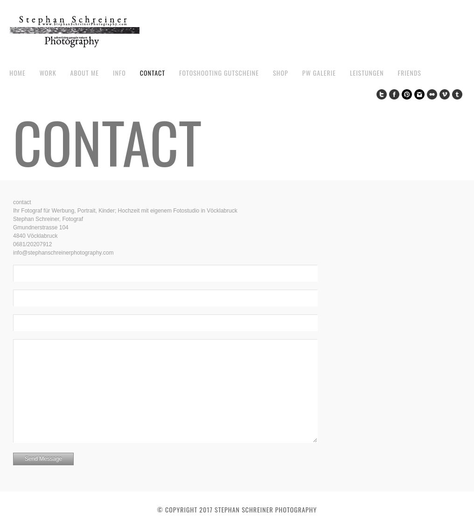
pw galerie (319, 73)
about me (84, 73)
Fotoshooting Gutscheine (219, 73)
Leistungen (367, 73)
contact (152, 73)
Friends (409, 73)
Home (17, 73)
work (48, 73)
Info (119, 73)
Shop (280, 73)
